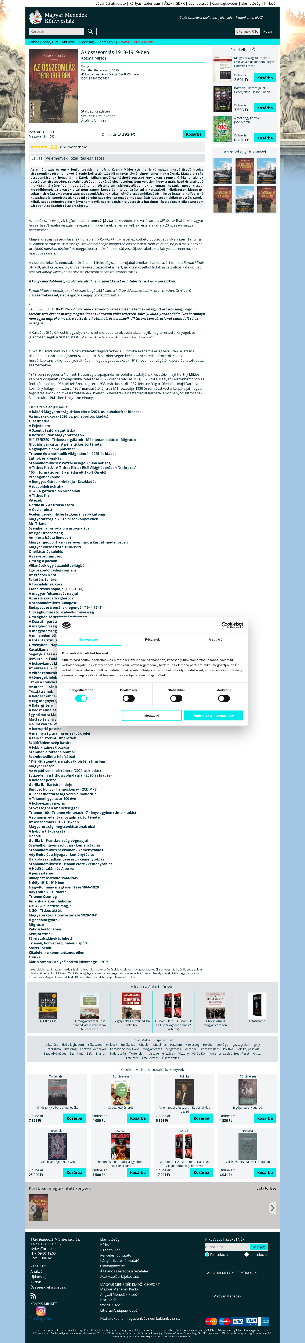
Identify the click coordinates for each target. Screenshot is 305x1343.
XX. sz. (257, 1053)
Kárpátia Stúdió (164, 1040)
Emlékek (111, 1045)
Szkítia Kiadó (110, 1305)
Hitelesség (192, 1045)
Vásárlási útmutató (111, 3)
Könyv (34, 42)
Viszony (183, 1053)
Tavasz (123, 42)
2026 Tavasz (143, 42)
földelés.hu (185, 1336)
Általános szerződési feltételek (124, 1271)
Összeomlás (170, 1058)
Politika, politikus (247, 1049)
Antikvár (68, 42)
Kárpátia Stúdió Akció (124, 1049)
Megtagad (151, 715)
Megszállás (173, 1049)
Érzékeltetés (150, 1058)
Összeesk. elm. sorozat (48, 1287)
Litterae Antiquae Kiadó (118, 1310)
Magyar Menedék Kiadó (119, 1289)
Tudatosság (118, 1053)
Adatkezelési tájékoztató (119, 1276)
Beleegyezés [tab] (88, 639)
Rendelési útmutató (115, 1255)
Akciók (35, 1282)
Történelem (137, 1053)
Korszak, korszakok (93, 1049)
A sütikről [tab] (216, 639)
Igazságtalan (240, 1045)
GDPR (180, 3)
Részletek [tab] (152, 639)
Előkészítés (94, 1045)
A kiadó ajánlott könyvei (152, 986)
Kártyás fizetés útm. (145, 3)
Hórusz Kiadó (111, 1299)
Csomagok (106, 42)
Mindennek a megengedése (213, 715)
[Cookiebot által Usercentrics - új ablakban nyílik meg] (224, 625)
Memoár (190, 1049)
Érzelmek (132, 1058)
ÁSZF (168, 3)
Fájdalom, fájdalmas (153, 1045)
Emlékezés (128, 1045)
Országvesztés (210, 1049)
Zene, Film (50, 42)
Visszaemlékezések (162, 1053)
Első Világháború (72, 1045)
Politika (228, 1049)
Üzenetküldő (198, 3)
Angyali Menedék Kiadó (118, 1294)
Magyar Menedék (227, 1296)
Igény (256, 1045)
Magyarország (152, 1049)
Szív (89, 1053)
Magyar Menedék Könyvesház (104, 17)
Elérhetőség (251, 3)
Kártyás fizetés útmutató (119, 1260)
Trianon (101, 1053)
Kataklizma (53, 1049)
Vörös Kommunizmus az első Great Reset (220, 1053)
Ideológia (222, 1045)
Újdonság (86, 42)
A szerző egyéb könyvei (245, 151)
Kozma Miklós (140, 1040)
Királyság (70, 1049)
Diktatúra (51, 1045)
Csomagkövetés (225, 3)
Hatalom (176, 1045)
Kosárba (194, 134)
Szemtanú (76, 1053)
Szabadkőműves (55, 1053)
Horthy (207, 1045)
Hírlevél (270, 3)
